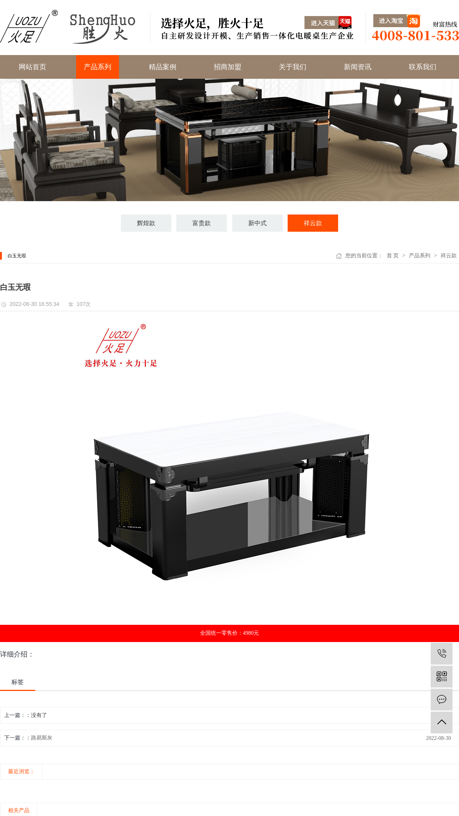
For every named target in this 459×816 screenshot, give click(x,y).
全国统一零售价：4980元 (229, 633)
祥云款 (313, 223)
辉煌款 (146, 223)
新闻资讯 (357, 67)
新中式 (257, 223)
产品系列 (97, 67)
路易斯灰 (41, 738)
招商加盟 (227, 67)
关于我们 (292, 67)
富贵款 (201, 223)
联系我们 (422, 67)
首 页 (393, 255)
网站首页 (32, 67)
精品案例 (162, 67)
